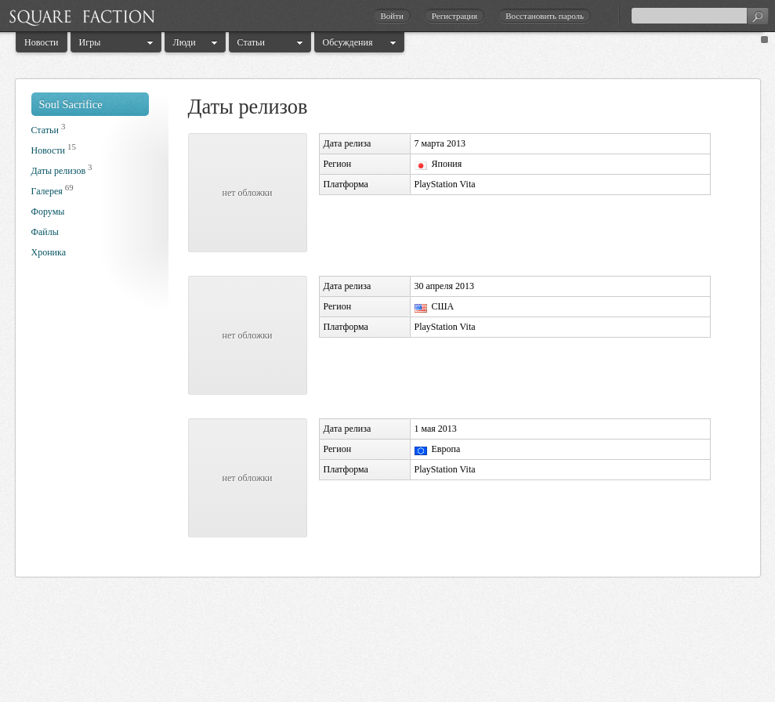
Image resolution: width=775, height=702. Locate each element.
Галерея (47, 191)
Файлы (45, 231)
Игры (90, 42)
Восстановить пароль (544, 15)
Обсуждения (348, 42)
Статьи (251, 42)
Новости (41, 42)
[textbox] (700, 16)
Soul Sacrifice (71, 104)
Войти (391, 15)
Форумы (48, 211)
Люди (184, 42)
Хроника (48, 252)
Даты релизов (58, 170)
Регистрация (454, 15)
